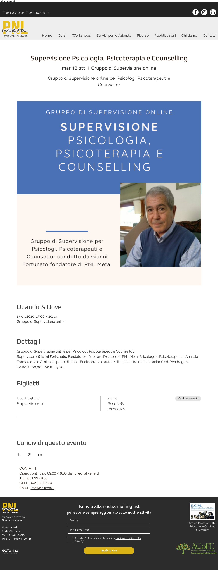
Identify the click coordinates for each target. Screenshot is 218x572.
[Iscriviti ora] (109, 550)
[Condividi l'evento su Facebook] (19, 454)
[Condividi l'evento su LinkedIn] (40, 454)
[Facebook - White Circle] (195, 12)
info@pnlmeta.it (42, 488)
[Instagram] (204, 12)
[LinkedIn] (213, 12)
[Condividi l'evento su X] (30, 454)
